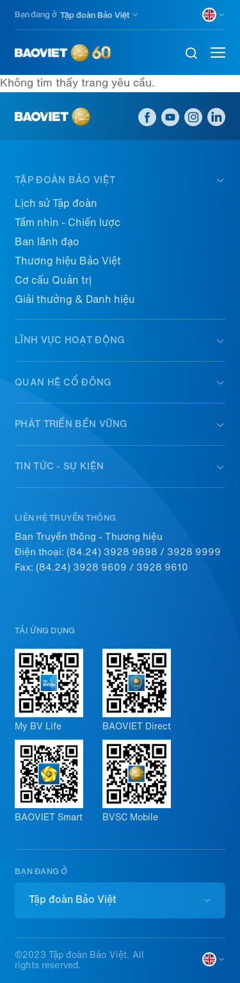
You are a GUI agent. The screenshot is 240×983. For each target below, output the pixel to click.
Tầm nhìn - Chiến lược (67, 222)
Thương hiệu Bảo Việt (68, 261)
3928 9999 (194, 552)
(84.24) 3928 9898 (112, 552)
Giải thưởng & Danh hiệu (75, 299)
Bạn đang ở (36, 14)
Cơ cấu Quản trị (53, 280)
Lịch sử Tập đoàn (56, 203)
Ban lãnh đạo (47, 242)
